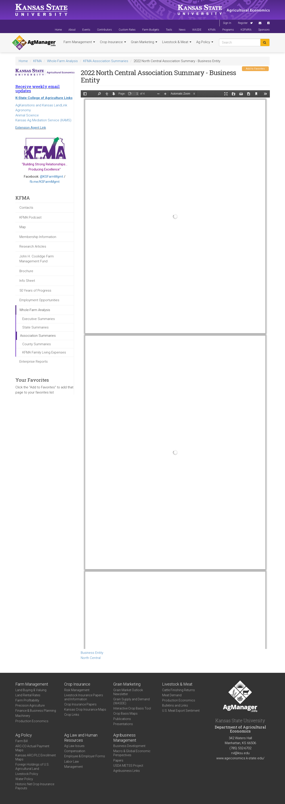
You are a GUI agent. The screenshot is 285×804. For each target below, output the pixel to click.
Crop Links (71, 714)
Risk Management (76, 690)
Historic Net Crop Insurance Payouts (34, 786)
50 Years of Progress (35, 290)
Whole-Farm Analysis (62, 61)
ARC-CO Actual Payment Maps (32, 748)
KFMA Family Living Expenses (44, 352)
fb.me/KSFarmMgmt (45, 182)
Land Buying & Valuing (30, 690)
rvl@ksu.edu (240, 753)
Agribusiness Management (124, 738)
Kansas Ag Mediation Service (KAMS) (43, 120)
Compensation (74, 751)
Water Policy (24, 779)
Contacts (26, 208)
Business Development (129, 746)
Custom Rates (127, 29)
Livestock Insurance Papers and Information (83, 697)
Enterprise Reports (33, 362)
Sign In (227, 23)
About (72, 29)
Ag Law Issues (74, 746)
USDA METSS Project (128, 765)
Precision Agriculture (30, 705)
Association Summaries (38, 336)
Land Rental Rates (27, 695)
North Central (91, 658)
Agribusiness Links (126, 770)
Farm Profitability (27, 700)
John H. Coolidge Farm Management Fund (36, 258)
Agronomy (23, 110)
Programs (228, 29)
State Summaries (35, 327)
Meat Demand (172, 695)
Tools (169, 29)
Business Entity (92, 653)
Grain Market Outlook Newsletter (128, 692)
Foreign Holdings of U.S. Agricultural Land (32, 766)
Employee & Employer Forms (84, 756)
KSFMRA (246, 29)
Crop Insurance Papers (80, 704)
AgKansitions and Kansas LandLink (41, 105)
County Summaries (36, 344)
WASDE (196, 29)
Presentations (123, 724)
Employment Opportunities (39, 300)
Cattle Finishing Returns (178, 690)
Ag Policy (204, 42)
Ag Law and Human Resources (80, 738)
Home (58, 29)
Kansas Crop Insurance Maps (85, 709)
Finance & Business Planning (35, 710)
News (182, 29)
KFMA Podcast (30, 217)
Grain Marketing (144, 42)
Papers (118, 760)
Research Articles (32, 246)
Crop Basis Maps (125, 713)
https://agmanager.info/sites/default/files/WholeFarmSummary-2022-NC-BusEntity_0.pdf (175, 369)
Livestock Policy (26, 774)
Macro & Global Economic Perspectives (132, 753)
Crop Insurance (113, 42)
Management (73, 766)
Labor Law (71, 761)
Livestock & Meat (176, 42)
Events (86, 29)
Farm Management (79, 42)
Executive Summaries (38, 319)
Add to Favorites (255, 68)
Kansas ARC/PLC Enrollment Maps (35, 757)
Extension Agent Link (30, 128)
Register (243, 23)
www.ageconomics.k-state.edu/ (240, 758)
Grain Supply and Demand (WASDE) (131, 701)
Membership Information (37, 237)
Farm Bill (21, 741)
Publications (122, 719)
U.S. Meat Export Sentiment (181, 710)
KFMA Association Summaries (105, 61)
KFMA (212, 29)
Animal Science (27, 115)
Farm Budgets (150, 29)
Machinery (22, 716)
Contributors (104, 29)
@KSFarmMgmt (51, 177)
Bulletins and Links (175, 705)
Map (22, 227)
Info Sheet (27, 281)
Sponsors (264, 29)
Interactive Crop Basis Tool (132, 708)
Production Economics (31, 721)
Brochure (26, 271)
